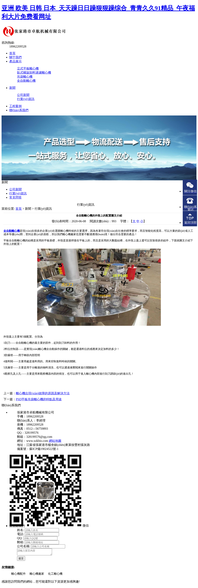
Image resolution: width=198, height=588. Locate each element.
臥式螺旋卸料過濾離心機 (34, 72)
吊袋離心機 (24, 76)
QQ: (19, 538)
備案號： (23, 449)
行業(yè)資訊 (25, 99)
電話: (20, 534)
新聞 (12, 87)
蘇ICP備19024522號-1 (43, 449)
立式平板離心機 (28, 68)
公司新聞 (23, 95)
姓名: (20, 530)
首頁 (12, 53)
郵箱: (20, 542)
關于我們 (15, 57)
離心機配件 (18, 574)
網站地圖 (55, 440)
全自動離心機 (26, 80)
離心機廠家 (37, 574)
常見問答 (15, 197)
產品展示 (15, 61)
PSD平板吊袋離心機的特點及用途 (39, 399)
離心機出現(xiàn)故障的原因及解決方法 (43, 393)
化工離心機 (55, 574)
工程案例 (15, 106)
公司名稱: (23, 546)
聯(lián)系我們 (18, 110)
